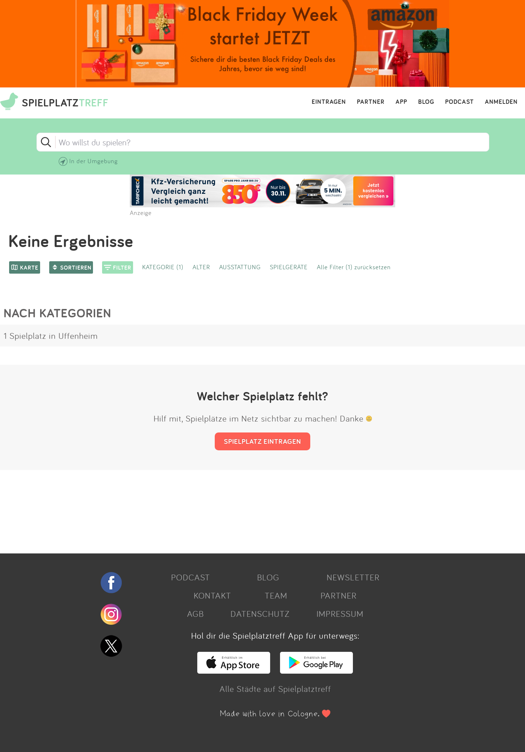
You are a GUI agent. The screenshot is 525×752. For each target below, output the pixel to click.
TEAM (276, 595)
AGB (195, 613)
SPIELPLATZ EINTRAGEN (262, 441)
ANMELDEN (501, 102)
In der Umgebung (93, 161)
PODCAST (459, 102)
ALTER (201, 267)
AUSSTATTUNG (240, 267)
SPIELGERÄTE (289, 267)
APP (401, 102)
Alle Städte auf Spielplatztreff (275, 688)
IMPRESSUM (339, 613)
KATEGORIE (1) (162, 267)
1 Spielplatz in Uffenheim (51, 335)
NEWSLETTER (353, 577)
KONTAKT (212, 595)
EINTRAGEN (329, 102)
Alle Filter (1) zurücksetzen (354, 267)
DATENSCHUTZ (259, 613)
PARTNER (371, 102)
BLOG (426, 102)
